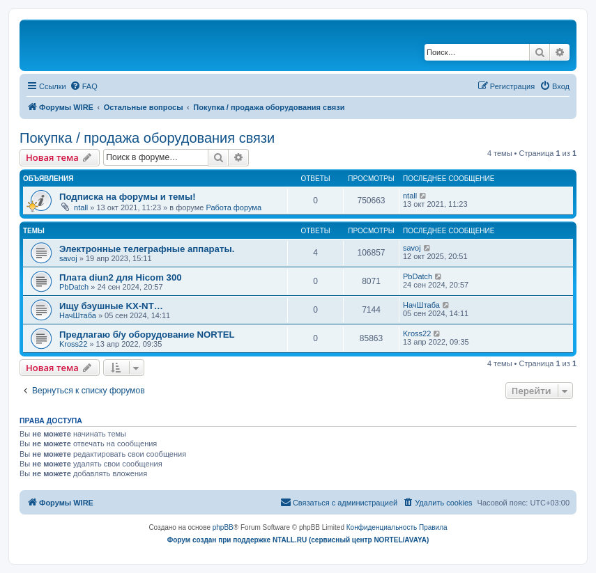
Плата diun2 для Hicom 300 (120, 277)
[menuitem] (84, 86)
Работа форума (233, 207)
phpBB (223, 527)
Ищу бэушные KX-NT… (111, 306)
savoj (68, 258)
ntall (81, 207)
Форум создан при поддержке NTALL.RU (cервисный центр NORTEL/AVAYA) (298, 540)
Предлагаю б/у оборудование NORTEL (147, 334)
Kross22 (73, 344)
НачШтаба (77, 315)
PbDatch (74, 287)
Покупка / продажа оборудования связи (147, 138)
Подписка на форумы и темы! (127, 196)
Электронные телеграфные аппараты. (146, 249)
